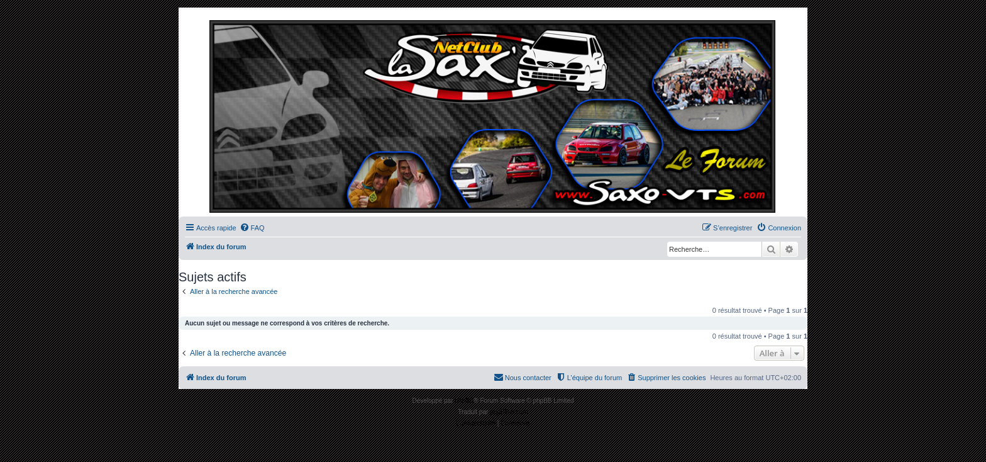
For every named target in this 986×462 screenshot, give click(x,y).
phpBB (464, 400)
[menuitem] (252, 227)
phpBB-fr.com (509, 411)
